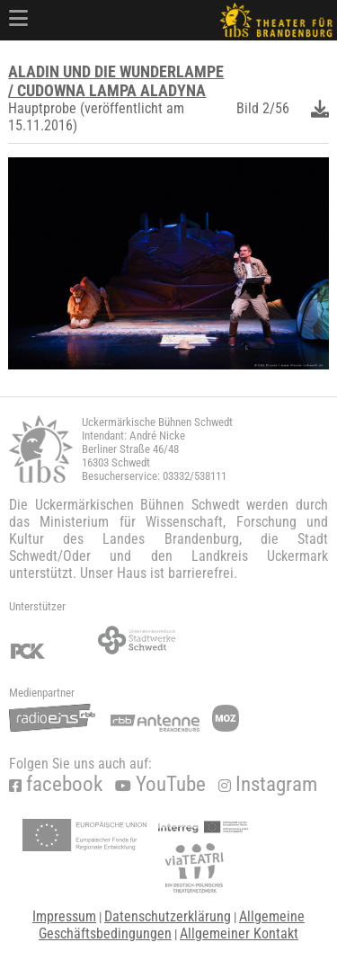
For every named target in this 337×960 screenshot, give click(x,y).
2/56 (275, 108)
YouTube (160, 784)
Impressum (64, 916)
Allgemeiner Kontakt (239, 933)
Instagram (267, 784)
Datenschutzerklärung (167, 916)
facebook (55, 784)
